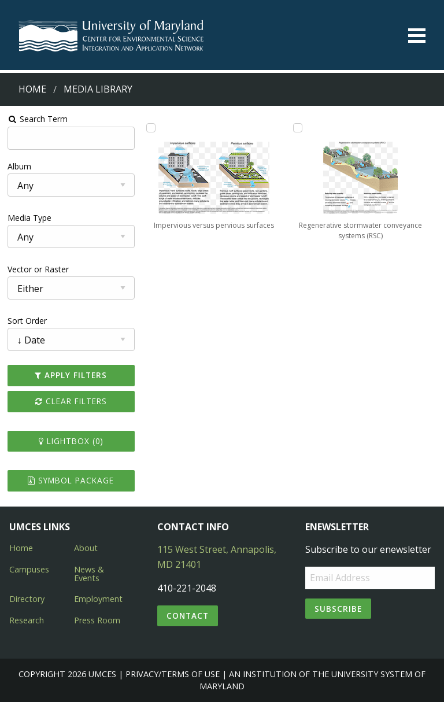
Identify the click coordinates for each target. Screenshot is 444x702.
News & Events (89, 573)
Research (26, 620)
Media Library (98, 89)
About (86, 547)
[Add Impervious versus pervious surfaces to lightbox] (151, 127)
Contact (187, 615)
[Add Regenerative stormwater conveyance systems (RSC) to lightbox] (297, 127)
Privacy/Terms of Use (172, 673)
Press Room (97, 620)
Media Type (29, 217)
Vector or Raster (38, 269)
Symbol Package (71, 480)
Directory (27, 598)
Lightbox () (71, 440)
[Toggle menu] (417, 35)
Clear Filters (71, 401)
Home (32, 89)
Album (19, 166)
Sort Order (27, 320)
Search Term (38, 118)
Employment (98, 598)
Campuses (29, 569)
